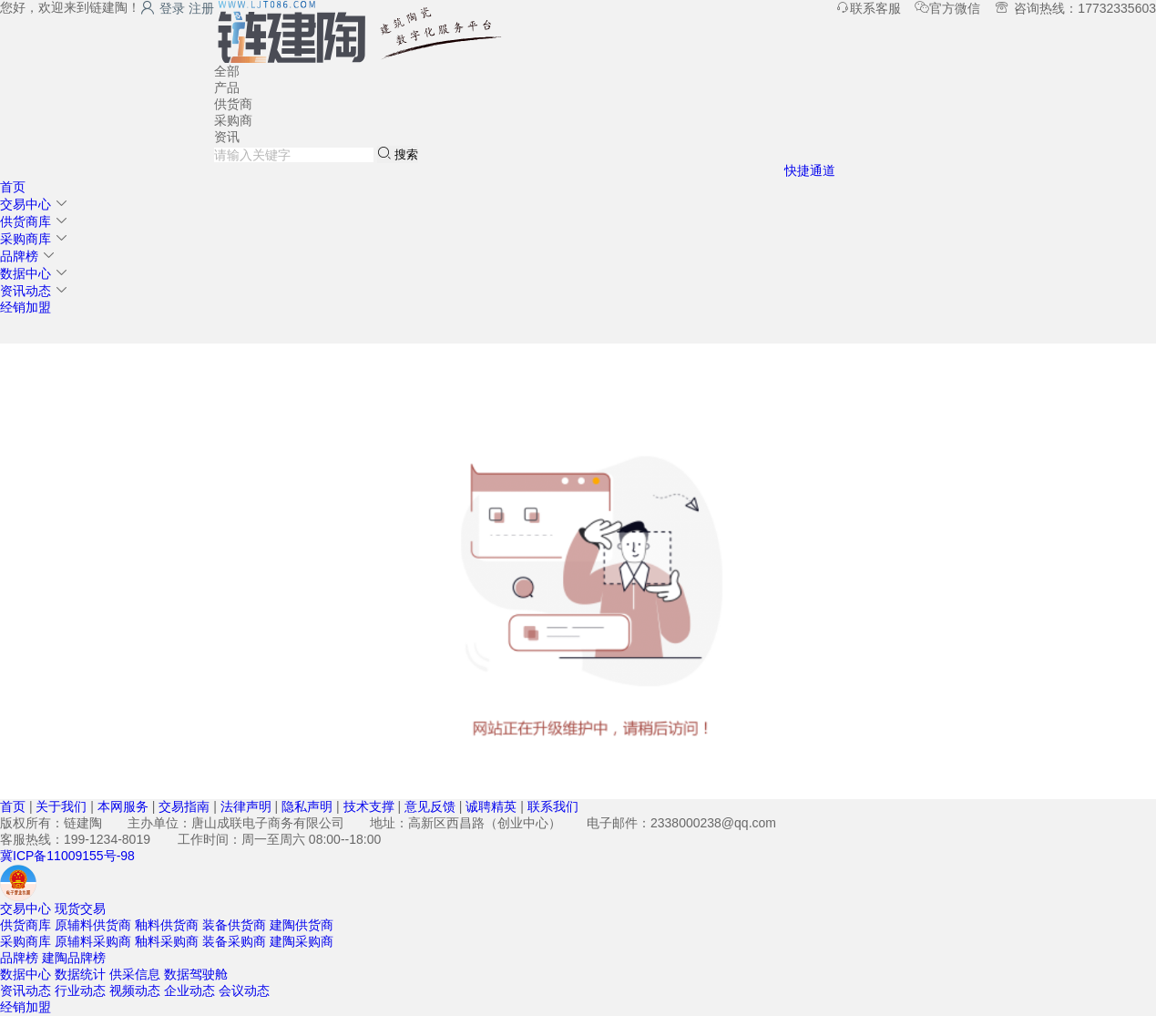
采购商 (233, 120)
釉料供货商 (167, 925)
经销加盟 (25, 307)
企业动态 (189, 990)
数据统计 (80, 974)
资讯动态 (25, 290)
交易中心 (25, 204)
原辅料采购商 (93, 941)
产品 (227, 87)
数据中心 (25, 273)
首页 (13, 187)
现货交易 (80, 908)
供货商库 (25, 221)
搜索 (398, 153)
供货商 (233, 104)
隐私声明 (306, 806)
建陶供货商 (301, 925)
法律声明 (245, 806)
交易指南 (184, 806)
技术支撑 (368, 806)
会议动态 (244, 990)
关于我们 (61, 806)
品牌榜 (19, 256)
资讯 (227, 136)
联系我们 (552, 806)
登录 (162, 8)
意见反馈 (429, 806)
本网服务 (122, 806)
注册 (201, 8)
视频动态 (134, 990)
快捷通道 (809, 170)
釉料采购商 (167, 941)
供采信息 (134, 974)
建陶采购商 (301, 941)
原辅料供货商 (93, 925)
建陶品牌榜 (74, 957)
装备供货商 (234, 925)
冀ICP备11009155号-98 (67, 855)
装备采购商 (234, 941)
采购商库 (25, 238)
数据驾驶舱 (196, 974)
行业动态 (80, 990)
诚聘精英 (491, 806)
